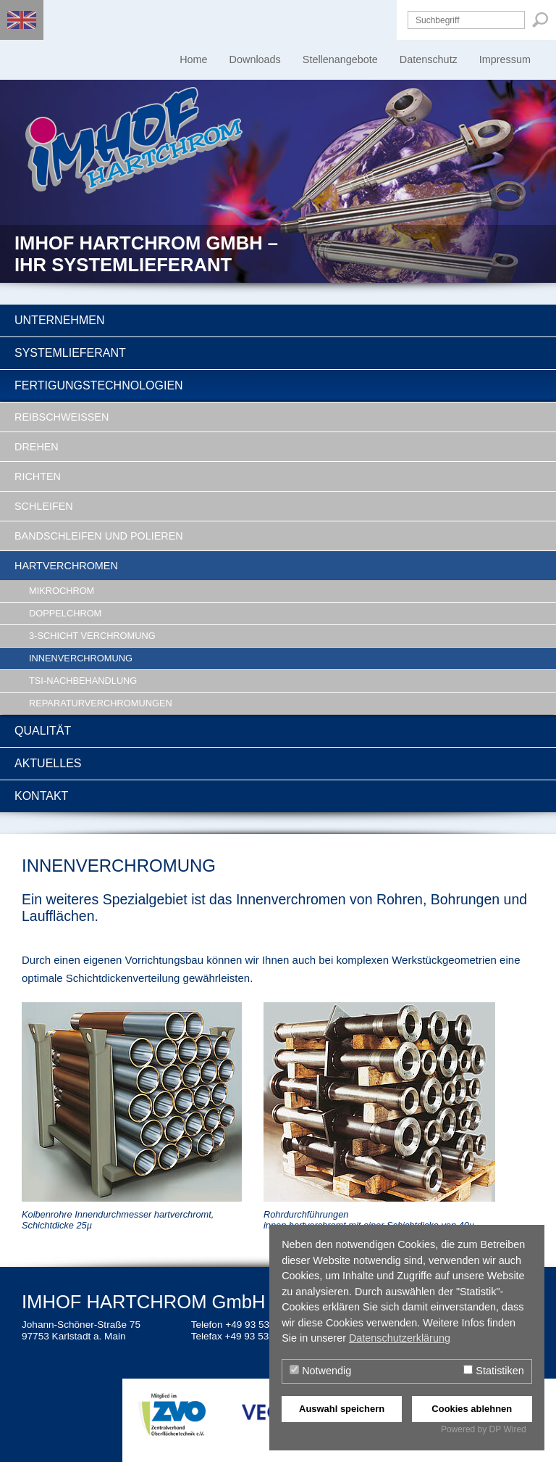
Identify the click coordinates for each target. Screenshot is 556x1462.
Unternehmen (59, 320)
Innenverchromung (80, 658)
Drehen (36, 447)
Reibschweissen (61, 417)
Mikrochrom (61, 590)
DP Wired (507, 1429)
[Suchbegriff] (466, 20)
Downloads (255, 59)
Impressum (505, 59)
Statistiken (493, 1370)
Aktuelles (47, 763)
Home (193, 59)
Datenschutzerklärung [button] (399, 1338)
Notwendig (320, 1370)
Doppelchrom (65, 613)
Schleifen (43, 506)
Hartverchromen (66, 565)
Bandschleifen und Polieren (98, 536)
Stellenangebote (340, 59)
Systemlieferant (70, 353)
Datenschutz (429, 59)
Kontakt (41, 796)
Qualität (42, 730)
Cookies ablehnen (471, 1408)
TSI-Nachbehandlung (83, 680)
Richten (37, 476)
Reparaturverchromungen (100, 703)
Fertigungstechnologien (98, 385)
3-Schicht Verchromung (92, 635)
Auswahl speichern (341, 1408)
